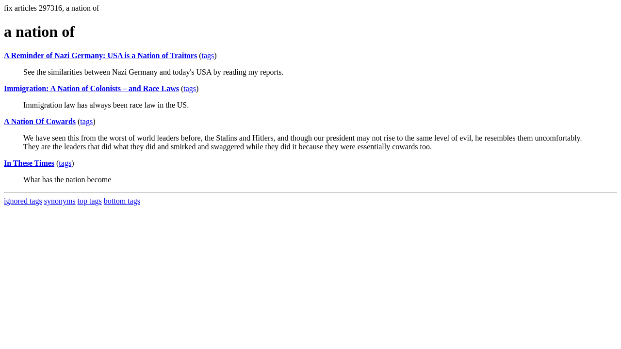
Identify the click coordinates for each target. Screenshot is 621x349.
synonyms (60, 201)
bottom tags (122, 201)
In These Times (29, 163)
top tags (90, 201)
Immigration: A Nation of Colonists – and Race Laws (91, 88)
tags (208, 55)
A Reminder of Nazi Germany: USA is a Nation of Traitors (100, 55)
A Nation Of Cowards (40, 121)
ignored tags (23, 201)
